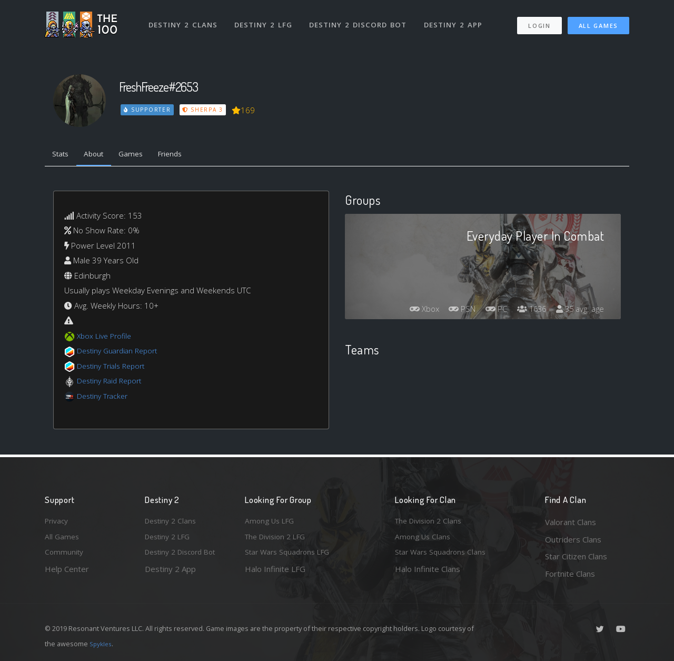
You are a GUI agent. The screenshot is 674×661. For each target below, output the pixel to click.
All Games (598, 21)
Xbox (411, 311)
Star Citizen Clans (576, 556)
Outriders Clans (573, 539)
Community (65, 556)
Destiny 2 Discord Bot (361, 20)
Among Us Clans (424, 539)
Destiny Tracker (104, 397)
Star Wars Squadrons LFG (291, 556)
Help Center (67, 573)
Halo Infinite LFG (275, 573)
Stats (62, 155)
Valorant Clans (570, 522)
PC (488, 311)
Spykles (102, 643)
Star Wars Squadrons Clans (443, 556)
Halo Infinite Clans (427, 573)
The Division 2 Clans (431, 522)
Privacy (58, 522)
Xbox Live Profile (106, 337)
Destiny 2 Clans (184, 20)
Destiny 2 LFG (265, 20)
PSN (452, 311)
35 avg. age (578, 311)
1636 (526, 311)
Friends (183, 155)
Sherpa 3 (204, 109)
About (100, 155)
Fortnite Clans (570, 573)
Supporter (148, 109)
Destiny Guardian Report (121, 353)
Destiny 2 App (456, 20)
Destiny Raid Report (112, 383)
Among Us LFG (272, 522)
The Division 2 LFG (278, 539)
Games (140, 155)
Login (539, 21)
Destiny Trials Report (114, 367)
